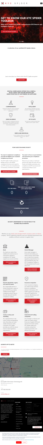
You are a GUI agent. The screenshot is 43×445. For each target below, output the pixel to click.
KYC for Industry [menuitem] (19, 423)
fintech (24, 241)
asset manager (18, 241)
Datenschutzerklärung (30, 439)
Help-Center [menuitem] (18, 430)
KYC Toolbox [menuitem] (18, 408)
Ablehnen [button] (24, 442)
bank (12, 241)
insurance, (29, 241)
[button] (41, 3)
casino (33, 241)
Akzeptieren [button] (19, 442)
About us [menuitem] (17, 427)
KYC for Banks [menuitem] (18, 410)
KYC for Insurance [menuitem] (19, 418)
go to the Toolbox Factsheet (9, 31)
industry (39, 241)
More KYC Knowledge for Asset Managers (32, 271)
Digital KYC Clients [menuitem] (19, 425)
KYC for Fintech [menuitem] (19, 416)
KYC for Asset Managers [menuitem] (18, 413)
